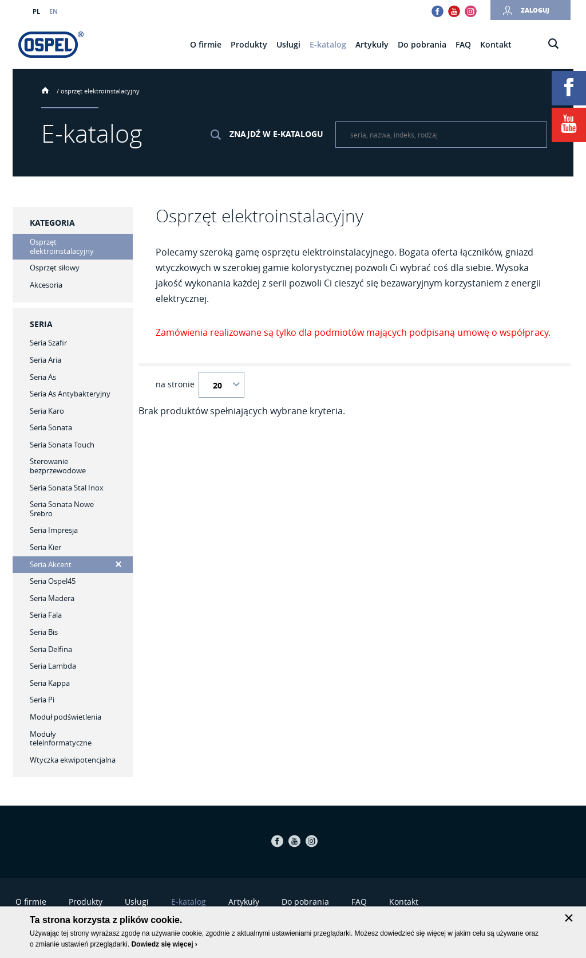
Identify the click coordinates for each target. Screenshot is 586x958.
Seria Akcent (51, 564)
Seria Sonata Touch (62, 444)
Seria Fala (46, 615)
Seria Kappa (50, 683)
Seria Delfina (51, 649)
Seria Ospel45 (53, 581)
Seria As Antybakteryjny (70, 393)
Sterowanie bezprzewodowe (58, 466)
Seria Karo (47, 411)
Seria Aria (45, 360)
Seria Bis (44, 632)
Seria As (43, 377)
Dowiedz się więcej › (164, 944)
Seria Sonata (51, 427)
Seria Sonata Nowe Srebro (62, 509)
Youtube (454, 11)
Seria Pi (42, 699)
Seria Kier (45, 547)
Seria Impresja (54, 530)
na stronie (175, 384)
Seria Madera (52, 598)
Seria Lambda (53, 666)
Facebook (437, 11)
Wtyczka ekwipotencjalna (73, 760)
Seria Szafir (48, 342)
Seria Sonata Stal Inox (67, 487)
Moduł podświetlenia (65, 717)
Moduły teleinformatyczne (61, 738)
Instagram (471, 11)
